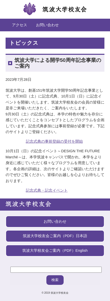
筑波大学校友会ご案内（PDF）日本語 (55, 236)
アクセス (19, 25)
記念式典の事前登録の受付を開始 (54, 141)
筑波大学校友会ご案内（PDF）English (54, 250)
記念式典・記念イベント (47, 190)
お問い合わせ (47, 25)
